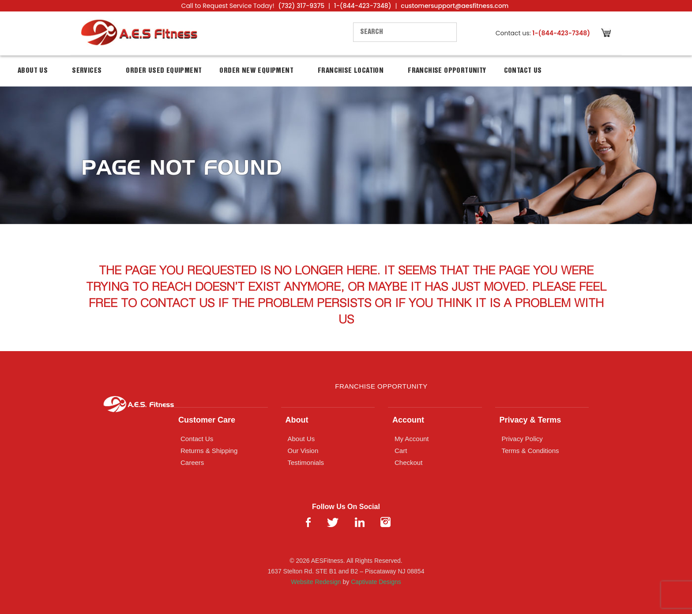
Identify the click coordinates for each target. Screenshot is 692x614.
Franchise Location (351, 70)
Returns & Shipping (209, 450)
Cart (401, 450)
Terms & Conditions (530, 450)
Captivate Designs (376, 581)
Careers (192, 462)
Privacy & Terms (530, 420)
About (297, 420)
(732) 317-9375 (301, 5)
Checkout (408, 462)
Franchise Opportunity (447, 70)
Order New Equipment (256, 70)
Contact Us (523, 70)
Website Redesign (316, 581)
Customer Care (206, 420)
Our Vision (303, 450)
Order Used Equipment (164, 70)
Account (408, 420)
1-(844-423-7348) (362, 5)
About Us (33, 70)
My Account (412, 438)
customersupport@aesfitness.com (454, 5)
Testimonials (306, 462)
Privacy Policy (522, 438)
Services (87, 70)
